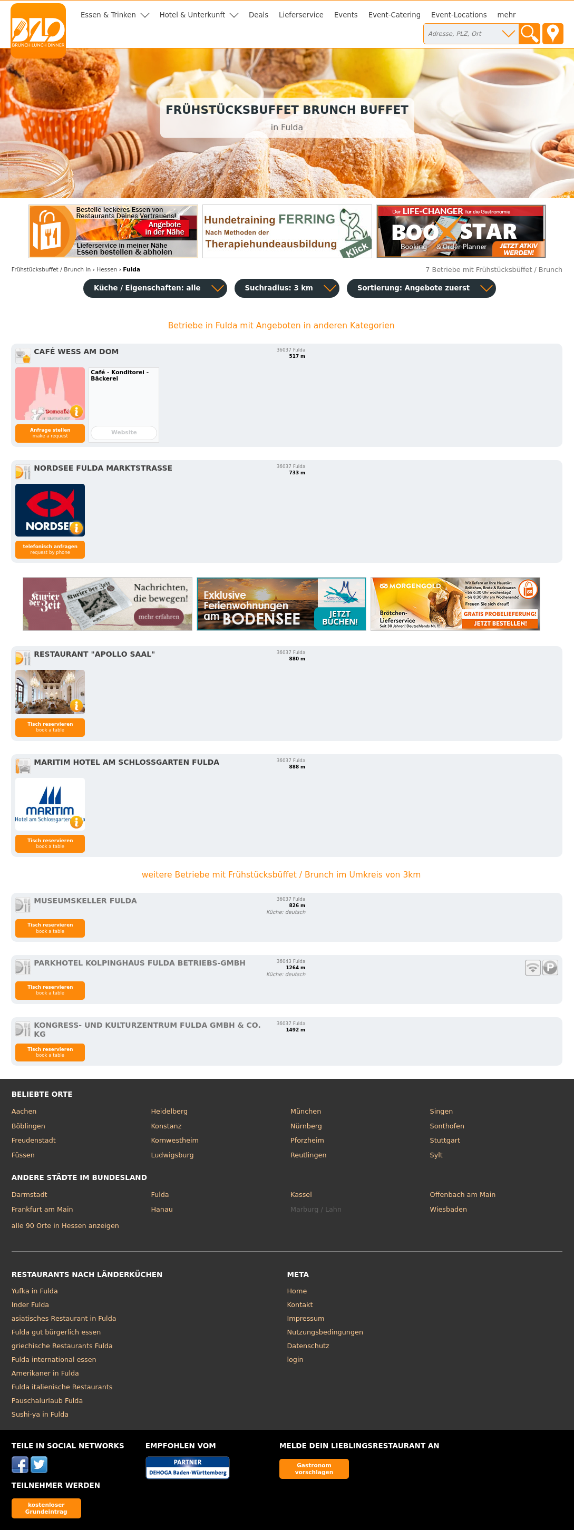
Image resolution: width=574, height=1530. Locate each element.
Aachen (24, 1111)
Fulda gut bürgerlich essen (56, 1332)
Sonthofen (447, 1126)
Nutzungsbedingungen (325, 1332)
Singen (441, 1111)
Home (297, 1291)
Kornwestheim (175, 1140)
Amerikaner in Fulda (45, 1373)
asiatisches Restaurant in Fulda (64, 1318)
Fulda (160, 1194)
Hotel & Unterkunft (192, 15)
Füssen (23, 1155)
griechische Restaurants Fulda (62, 1346)
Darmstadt (29, 1194)
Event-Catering (394, 15)
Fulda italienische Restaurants (62, 1387)
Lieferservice (301, 15)
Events (346, 15)
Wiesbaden (448, 1209)
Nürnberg (306, 1126)
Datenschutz (308, 1346)
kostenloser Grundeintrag (46, 1508)
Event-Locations (459, 15)
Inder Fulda (30, 1305)
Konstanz (166, 1126)
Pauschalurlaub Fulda (47, 1401)
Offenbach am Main (463, 1194)
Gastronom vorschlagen (314, 1468)
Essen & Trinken (108, 15)
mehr (507, 15)
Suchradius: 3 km (279, 288)
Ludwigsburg (172, 1155)
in (51, 269)
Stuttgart (445, 1140)
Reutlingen (308, 1155)
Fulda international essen (54, 1359)
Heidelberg (169, 1111)
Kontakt (300, 1305)
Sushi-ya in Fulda (40, 1414)
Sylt (436, 1155)
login (295, 1359)
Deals (258, 15)
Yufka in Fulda (35, 1291)
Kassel (301, 1194)
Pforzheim (307, 1140)
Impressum (306, 1318)
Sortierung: (413, 288)
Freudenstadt (34, 1140)
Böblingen (28, 1126)
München (305, 1111)
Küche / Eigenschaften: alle (147, 288)
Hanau (161, 1209)
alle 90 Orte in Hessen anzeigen (65, 1226)
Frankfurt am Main (42, 1209)
